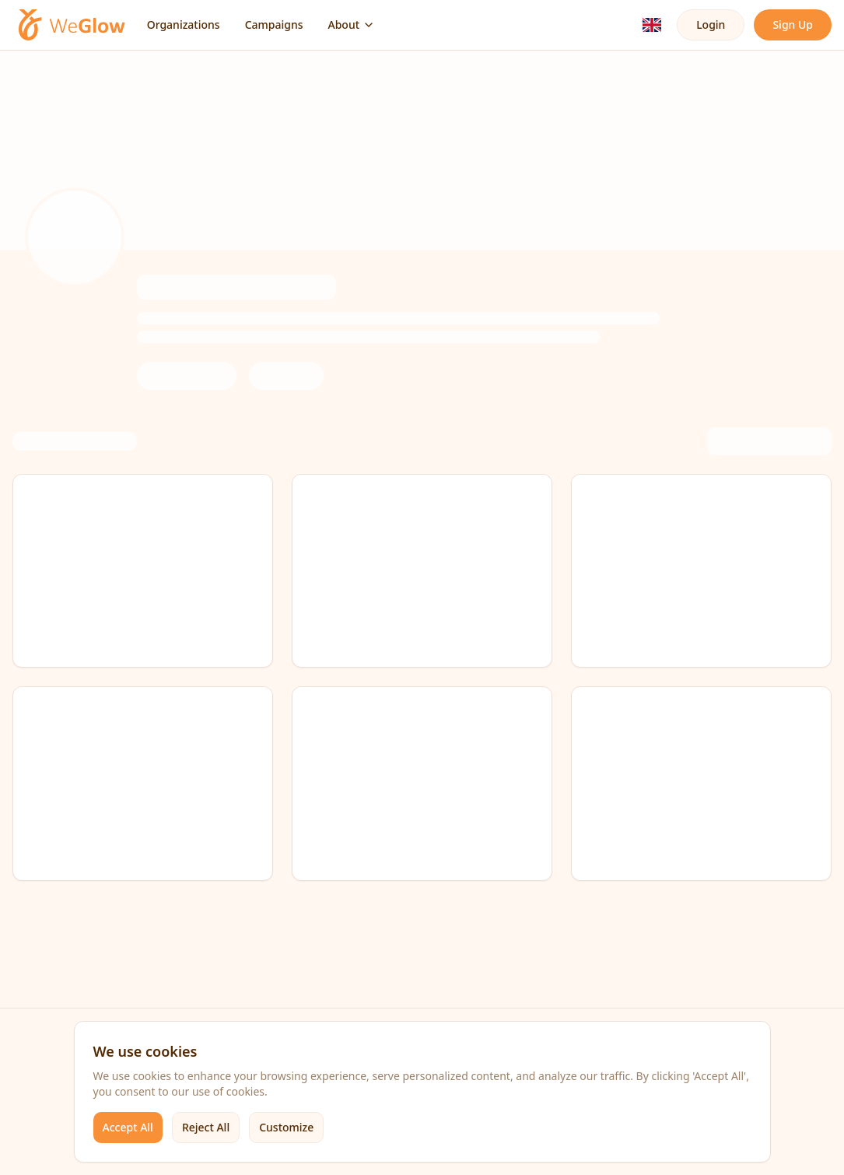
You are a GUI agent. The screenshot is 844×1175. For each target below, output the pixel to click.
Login (710, 24)
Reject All (205, 1127)
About (352, 24)
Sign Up (792, 24)
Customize (286, 1127)
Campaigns (274, 24)
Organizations (183, 24)
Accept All (128, 1127)
